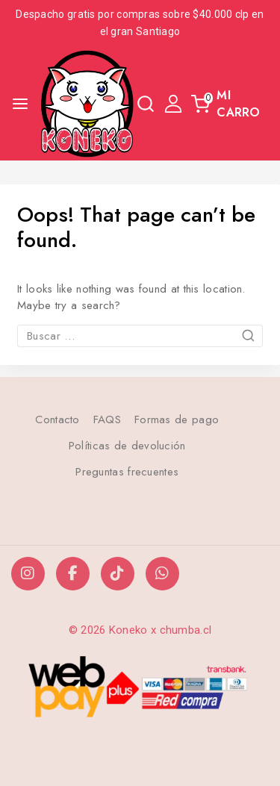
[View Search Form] (145, 103)
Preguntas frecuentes (126, 472)
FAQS (107, 419)
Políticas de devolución (127, 445)
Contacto (57, 419)
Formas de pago (176, 419)
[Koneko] (87, 103)
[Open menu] (20, 104)
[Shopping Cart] (230, 104)
